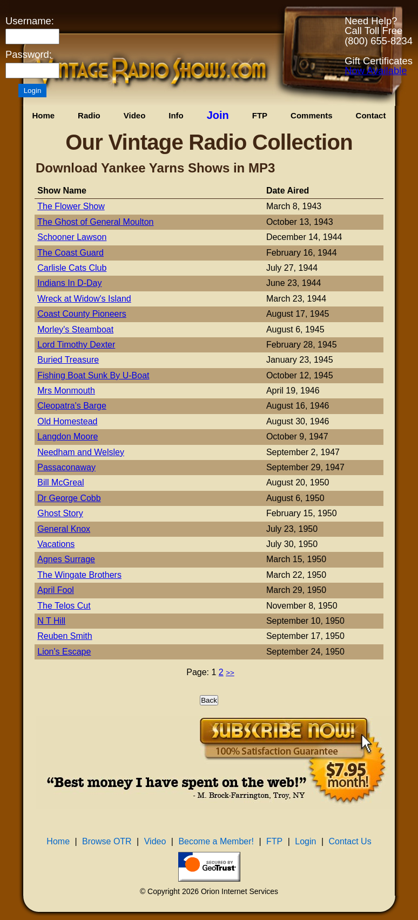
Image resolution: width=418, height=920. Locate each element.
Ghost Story (60, 513)
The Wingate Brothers (79, 574)
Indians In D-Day (69, 283)
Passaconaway (66, 467)
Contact (371, 115)
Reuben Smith (64, 636)
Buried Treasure (68, 359)
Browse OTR (107, 841)
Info (176, 115)
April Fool (55, 590)
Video (135, 115)
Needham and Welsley (80, 452)
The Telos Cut (63, 605)
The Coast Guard (70, 252)
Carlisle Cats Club (71, 267)
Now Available (376, 70)
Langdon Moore (67, 436)
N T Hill (51, 620)
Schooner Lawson (71, 237)
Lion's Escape (64, 651)
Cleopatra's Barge (71, 405)
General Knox (63, 529)
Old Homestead (67, 421)
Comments (312, 115)
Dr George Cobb (68, 498)
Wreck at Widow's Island (84, 298)
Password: (28, 54)
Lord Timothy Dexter (76, 344)
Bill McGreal (60, 482)
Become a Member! (216, 841)
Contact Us (350, 841)
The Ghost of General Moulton (95, 221)
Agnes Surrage (66, 559)
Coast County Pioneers (81, 313)
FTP (259, 115)
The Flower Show (71, 206)
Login (305, 841)
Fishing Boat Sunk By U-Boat (93, 375)
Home (43, 115)
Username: (29, 21)
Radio (89, 115)
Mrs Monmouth (66, 390)
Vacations (56, 544)
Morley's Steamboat (75, 329)
